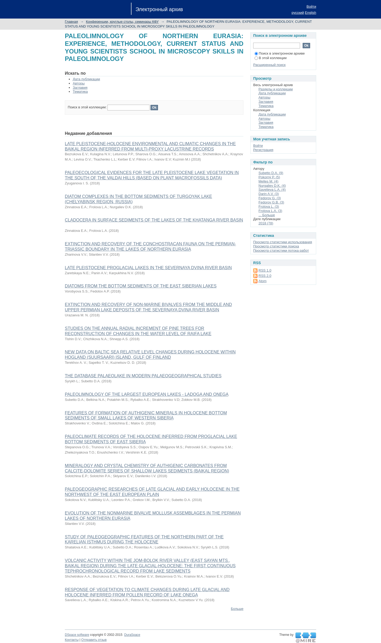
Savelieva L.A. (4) (272, 190)
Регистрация (263, 150)
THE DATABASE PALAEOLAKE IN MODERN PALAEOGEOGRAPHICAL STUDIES (143, 376)
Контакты (72, 640)
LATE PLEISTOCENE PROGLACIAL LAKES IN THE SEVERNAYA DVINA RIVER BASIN (148, 267)
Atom (262, 281)
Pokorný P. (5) (269, 177)
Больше (237, 609)
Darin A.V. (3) (268, 194)
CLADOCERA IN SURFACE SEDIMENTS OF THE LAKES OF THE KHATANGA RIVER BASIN (154, 220)
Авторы (79, 83)
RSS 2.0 (264, 276)
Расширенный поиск (269, 65)
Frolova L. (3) (268, 207)
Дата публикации (86, 79)
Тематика (80, 92)
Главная (71, 22)
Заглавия (80, 88)
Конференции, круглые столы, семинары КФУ (122, 22)
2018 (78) (265, 223)
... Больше (266, 215)
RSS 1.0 (264, 270)
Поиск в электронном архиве (280, 53)
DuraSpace (132, 635)
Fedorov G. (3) (269, 198)
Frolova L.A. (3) (270, 211)
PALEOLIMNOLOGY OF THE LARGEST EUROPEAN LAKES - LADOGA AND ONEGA (146, 394)
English (310, 13)
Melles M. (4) (268, 181)
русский (298, 13)
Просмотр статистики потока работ (281, 250)
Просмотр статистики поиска (276, 246)
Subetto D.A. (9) (270, 173)
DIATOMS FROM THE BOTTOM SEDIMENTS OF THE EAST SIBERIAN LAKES (140, 286)
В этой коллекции (271, 58)
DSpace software (77, 635)
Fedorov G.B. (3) (271, 202)
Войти (311, 6)
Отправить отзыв (94, 640)
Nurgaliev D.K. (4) (272, 186)
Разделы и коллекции (275, 89)
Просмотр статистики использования (282, 242)
